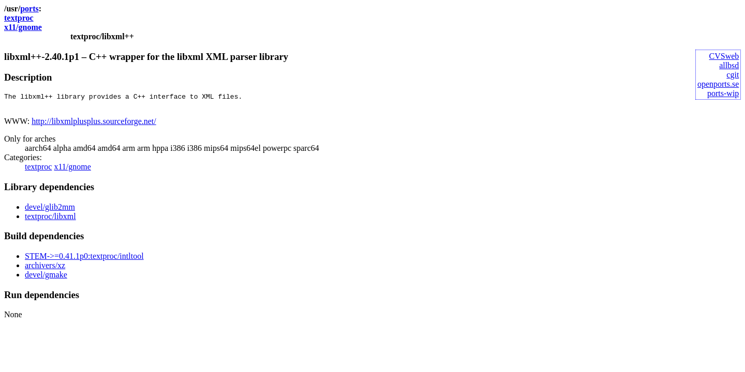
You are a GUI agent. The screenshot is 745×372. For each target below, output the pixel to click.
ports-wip (723, 93)
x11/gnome (23, 27)
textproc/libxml (50, 219)
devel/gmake (46, 277)
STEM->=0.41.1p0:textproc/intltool (84, 259)
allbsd (729, 65)
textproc (19, 17)
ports (29, 8)
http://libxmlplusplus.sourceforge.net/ (94, 124)
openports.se (718, 84)
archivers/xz (45, 268)
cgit (732, 74)
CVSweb (724, 56)
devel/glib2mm (50, 210)
